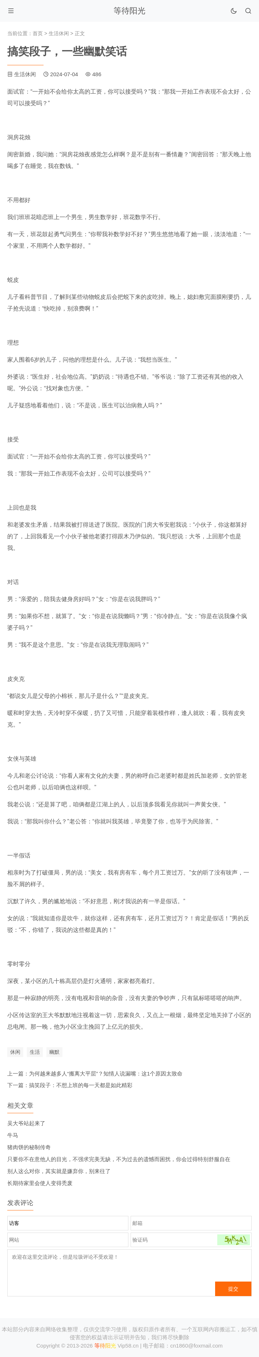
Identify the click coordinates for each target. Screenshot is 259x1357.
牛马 (12, 1135)
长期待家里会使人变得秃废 (40, 1183)
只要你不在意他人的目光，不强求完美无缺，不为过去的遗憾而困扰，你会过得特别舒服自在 (118, 1159)
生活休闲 (59, 33)
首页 (38, 33)
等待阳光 (129, 10)
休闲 (15, 1052)
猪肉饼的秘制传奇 (29, 1147)
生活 (35, 1052)
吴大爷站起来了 (26, 1123)
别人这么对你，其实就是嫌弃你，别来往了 (59, 1171)
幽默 (54, 1052)
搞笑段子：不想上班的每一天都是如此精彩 (80, 1085)
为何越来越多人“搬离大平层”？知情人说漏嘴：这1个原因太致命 (105, 1073)
